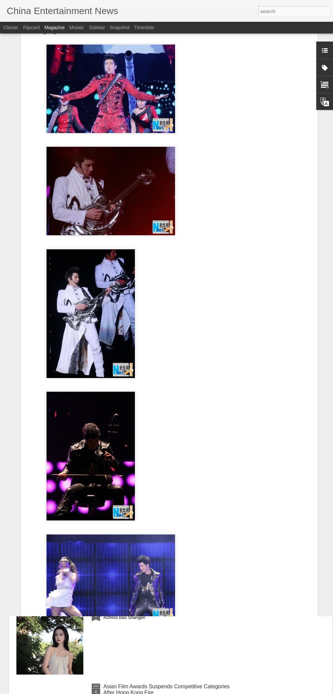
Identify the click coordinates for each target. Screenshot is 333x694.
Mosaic (76, 27)
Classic (10, 27)
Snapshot (120, 27)
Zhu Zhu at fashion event (133, 458)
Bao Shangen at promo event (138, 610)
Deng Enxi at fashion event (135, 534)
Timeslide (144, 27)
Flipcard (31, 27)
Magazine (55, 27)
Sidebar (97, 27)
